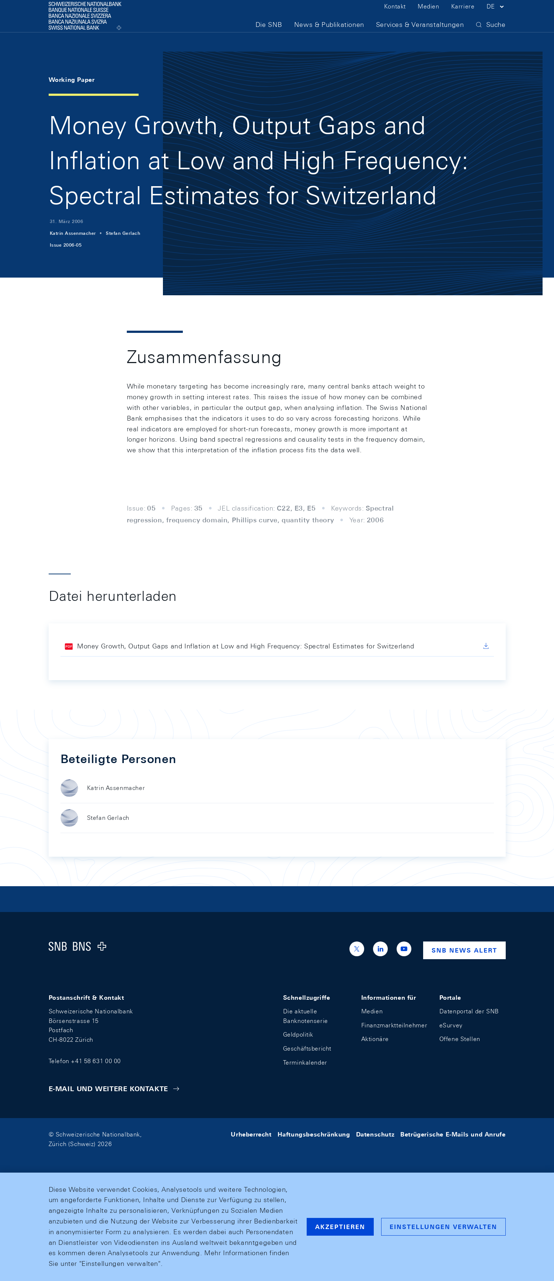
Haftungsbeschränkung (314, 1134)
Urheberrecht (251, 1134)
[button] (496, 18)
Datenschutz (375, 1134)
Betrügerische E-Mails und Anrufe (452, 1134)
